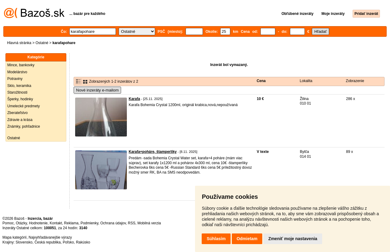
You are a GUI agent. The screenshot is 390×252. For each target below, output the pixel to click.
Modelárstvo (17, 72)
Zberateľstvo (17, 113)
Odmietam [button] (247, 238)
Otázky (21, 223)
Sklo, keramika (19, 86)
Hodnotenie (38, 223)
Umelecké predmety (23, 106)
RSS (131, 223)
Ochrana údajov (113, 223)
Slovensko (24, 242)
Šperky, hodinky (20, 99)
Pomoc (8, 223)
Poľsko (68, 242)
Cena (261, 81)
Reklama (71, 223)
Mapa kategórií (14, 237)
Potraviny (15, 79)
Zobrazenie (355, 81)
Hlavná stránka (19, 43)
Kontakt (56, 223)
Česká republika (47, 242)
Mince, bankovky (20, 65)
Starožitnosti (17, 92)
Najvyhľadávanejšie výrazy (50, 237)
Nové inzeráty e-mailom (97, 90)
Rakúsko (83, 242)
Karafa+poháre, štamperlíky (153, 152)
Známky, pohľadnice (23, 126)
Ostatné (42, 43)
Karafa (134, 99)
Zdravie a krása (20, 120)
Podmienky (89, 223)
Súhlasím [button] (216, 238)
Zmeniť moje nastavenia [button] (292, 238)
